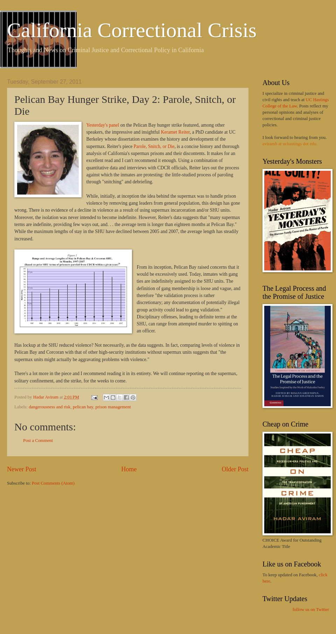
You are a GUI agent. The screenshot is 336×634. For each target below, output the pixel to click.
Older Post (235, 469)
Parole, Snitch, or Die (154, 146)
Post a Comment (38, 440)
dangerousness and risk (49, 406)
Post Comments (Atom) (53, 483)
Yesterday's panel (102, 125)
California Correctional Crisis (132, 30)
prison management (113, 406)
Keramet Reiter (175, 132)
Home (128, 469)
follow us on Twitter (311, 609)
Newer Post (21, 469)
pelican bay (83, 406)
